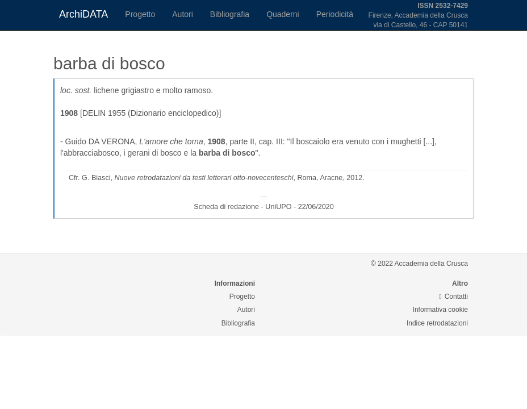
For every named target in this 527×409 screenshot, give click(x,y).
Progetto (140, 14)
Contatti (453, 297)
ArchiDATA (83, 14)
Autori (182, 14)
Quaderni (282, 14)
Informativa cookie (440, 310)
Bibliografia (229, 14)
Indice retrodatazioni (437, 323)
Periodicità (334, 14)
